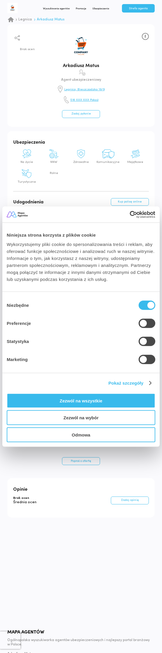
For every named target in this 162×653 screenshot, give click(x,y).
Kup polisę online (130, 201)
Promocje (82, 8)
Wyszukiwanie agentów (57, 8)
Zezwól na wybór (81, 417)
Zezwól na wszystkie (81, 400)
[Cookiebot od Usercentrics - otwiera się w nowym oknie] (129, 214)
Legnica (25, 19)
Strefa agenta (138, 8)
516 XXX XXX (84, 100)
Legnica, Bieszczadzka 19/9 (84, 89)
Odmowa (81, 434)
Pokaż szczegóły (126, 383)
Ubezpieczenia (102, 8)
